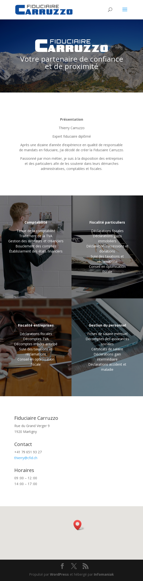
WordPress (59, 574)
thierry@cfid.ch (25, 457)
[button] (79, 525)
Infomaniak (104, 574)
